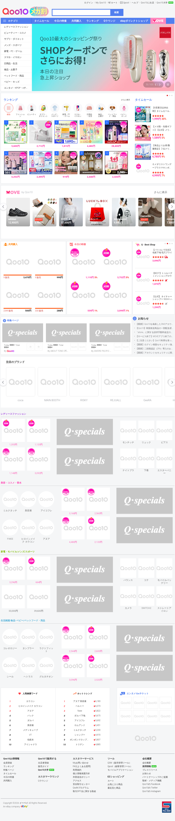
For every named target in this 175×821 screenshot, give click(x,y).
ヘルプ (135, 2)
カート (114, 2)
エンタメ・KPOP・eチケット (18, 87)
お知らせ (143, 318)
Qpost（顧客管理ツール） (120, 766)
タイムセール (143, 99)
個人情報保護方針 (81, 773)
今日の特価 (80, 244)
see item (131, 423)
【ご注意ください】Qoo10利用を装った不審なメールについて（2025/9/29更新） (155, 340)
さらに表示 (125, 100)
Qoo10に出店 (147, 2)
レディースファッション (16, 26)
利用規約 (77, 770)
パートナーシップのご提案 (155, 777)
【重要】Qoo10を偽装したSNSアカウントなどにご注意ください (155, 324)
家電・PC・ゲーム (13, 51)
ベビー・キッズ (12, 81)
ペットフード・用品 (14, 75)
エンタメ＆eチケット (138, 693)
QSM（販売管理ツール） (119, 763)
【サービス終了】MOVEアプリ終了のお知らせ (155, 336)
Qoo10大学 (162, 2)
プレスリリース (149, 770)
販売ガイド (43, 766)
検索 (116, 12)
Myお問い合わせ (80, 763)
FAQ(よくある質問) (82, 766)
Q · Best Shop (148, 244)
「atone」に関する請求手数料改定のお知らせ (155, 332)
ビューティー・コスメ (15, 33)
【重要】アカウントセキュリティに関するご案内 (155, 353)
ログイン (88, 2)
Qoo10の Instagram (151, 791)
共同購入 (13, 244)
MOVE (13, 192)
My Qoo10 (101, 2)
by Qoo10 (27, 192)
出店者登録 (43, 763)
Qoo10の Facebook (151, 784)
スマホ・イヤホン (13, 57)
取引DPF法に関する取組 (84, 791)
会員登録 (7, 763)
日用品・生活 (10, 63)
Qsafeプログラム (81, 787)
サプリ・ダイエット (14, 39)
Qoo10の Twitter (150, 787)
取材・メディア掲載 (152, 780)
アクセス (77, 780)
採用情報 (146, 766)
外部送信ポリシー (81, 777)
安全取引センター (81, 784)
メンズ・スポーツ (13, 45)
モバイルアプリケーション (120, 770)
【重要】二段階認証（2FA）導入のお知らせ (155, 348)
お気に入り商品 (115, 784)
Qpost (126, 2)
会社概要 (146, 763)
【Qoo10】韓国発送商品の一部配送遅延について (155, 328)
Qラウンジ (43, 781)
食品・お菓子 (10, 69)
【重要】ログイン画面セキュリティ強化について (155, 344)
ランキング (11, 99)
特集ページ (13, 320)
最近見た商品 (114, 788)
